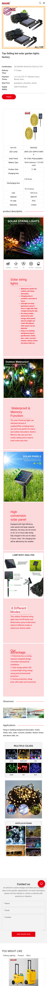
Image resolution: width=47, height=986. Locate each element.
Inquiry (8, 97)
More (28, 955)
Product (21, 955)
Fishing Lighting (9, 955)
